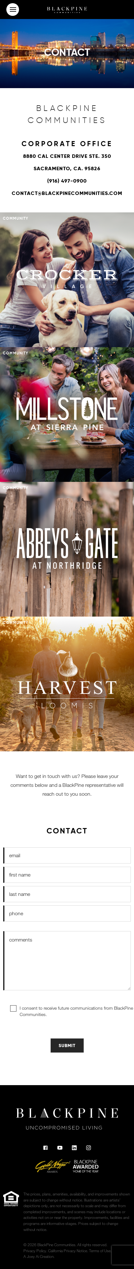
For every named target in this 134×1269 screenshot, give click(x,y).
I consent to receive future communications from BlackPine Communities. (76, 1011)
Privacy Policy (34, 1250)
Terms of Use (100, 1250)
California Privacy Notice (67, 1250)
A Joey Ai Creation (38, 1256)
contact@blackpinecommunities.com (67, 193)
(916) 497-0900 (67, 181)
